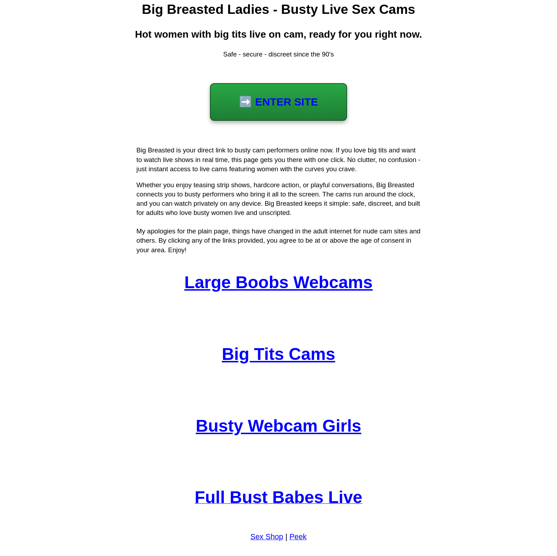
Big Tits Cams (278, 354)
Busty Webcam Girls (278, 425)
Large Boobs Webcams (278, 282)
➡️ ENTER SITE (278, 102)
